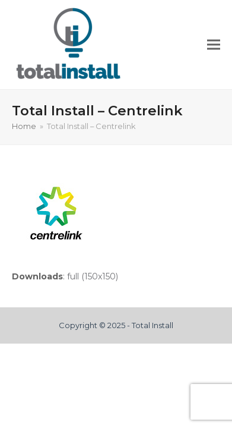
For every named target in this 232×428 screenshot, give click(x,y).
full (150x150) (92, 276)
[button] (213, 45)
